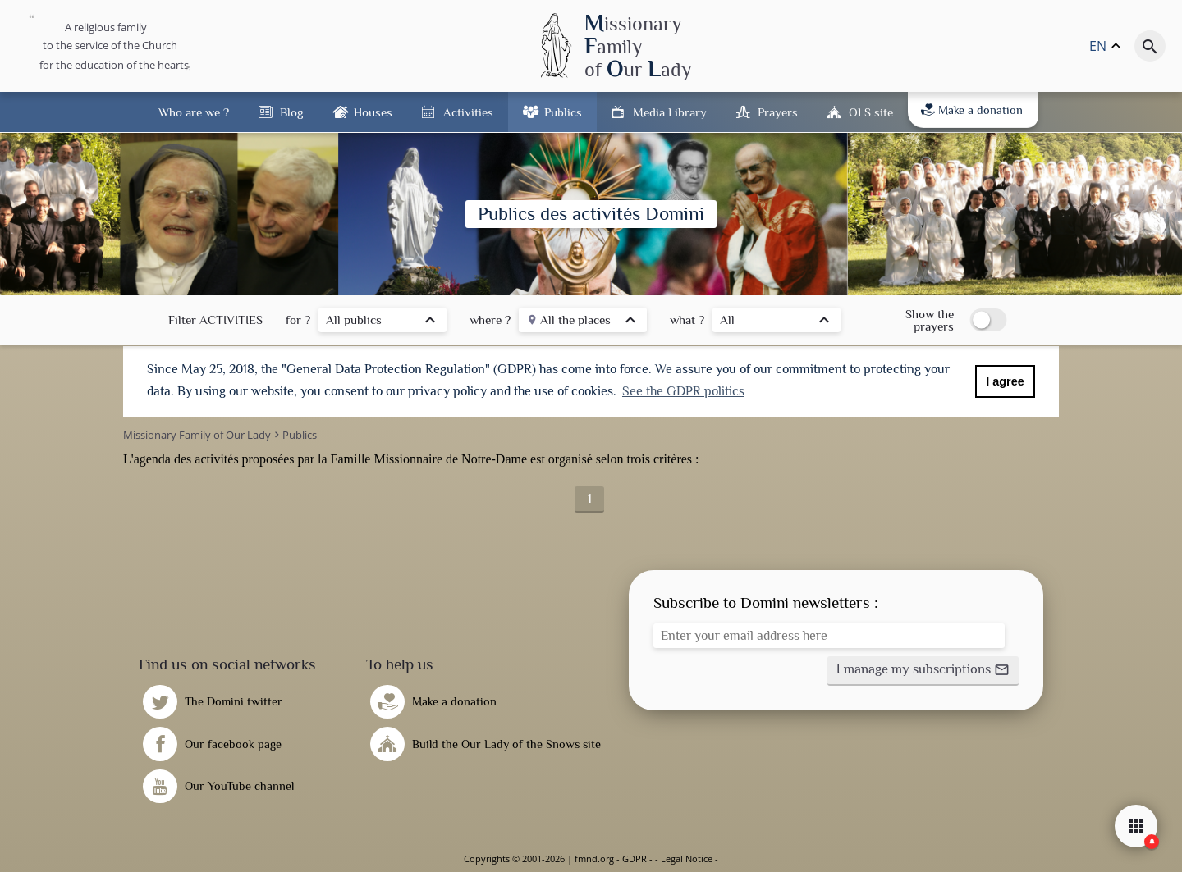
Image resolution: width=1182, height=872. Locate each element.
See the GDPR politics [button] (683, 391)
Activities (468, 112)
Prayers (778, 112)
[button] (923, 671)
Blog (291, 112)
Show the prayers (929, 320)
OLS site (871, 112)
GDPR (634, 858)
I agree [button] (1005, 381)
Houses (373, 112)
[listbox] (382, 322)
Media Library (670, 112)
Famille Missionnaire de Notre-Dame (429, 459)
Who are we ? (193, 112)
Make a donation (972, 109)
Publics (563, 112)
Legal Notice (686, 858)
